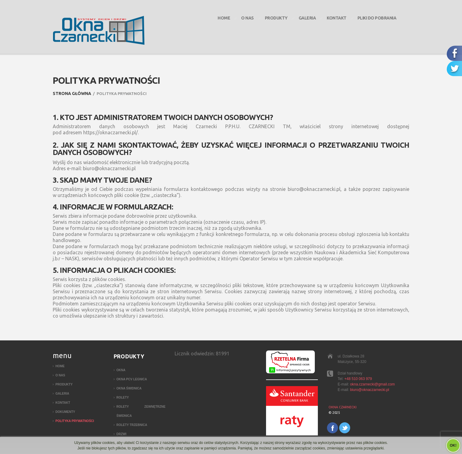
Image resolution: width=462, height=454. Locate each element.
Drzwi (121, 434)
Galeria (307, 18)
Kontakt (336, 18)
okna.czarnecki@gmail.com (372, 384)
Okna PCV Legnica (131, 379)
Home (224, 18)
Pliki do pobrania (376, 18)
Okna (120, 370)
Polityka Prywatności (74, 421)
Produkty (276, 18)
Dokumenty (65, 412)
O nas (247, 18)
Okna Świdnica (128, 388)
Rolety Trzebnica (131, 425)
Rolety (122, 397)
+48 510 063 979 (358, 379)
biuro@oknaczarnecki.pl (369, 390)
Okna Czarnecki (343, 407)
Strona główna (72, 93)
